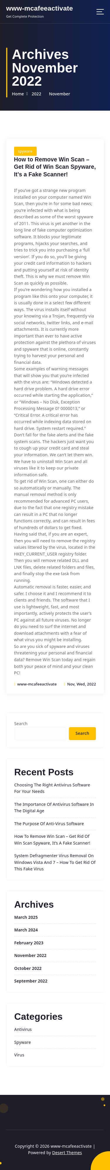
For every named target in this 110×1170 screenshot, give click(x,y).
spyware (25, 151)
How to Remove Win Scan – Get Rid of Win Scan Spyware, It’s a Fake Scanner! (55, 167)
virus (19, 1055)
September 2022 (31, 981)
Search (21, 723)
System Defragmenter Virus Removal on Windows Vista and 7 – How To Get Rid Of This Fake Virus (55, 862)
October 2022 (28, 968)
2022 (36, 94)
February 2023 (28, 943)
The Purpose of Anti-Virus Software (49, 823)
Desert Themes (67, 1152)
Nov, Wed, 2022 (80, 684)
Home (18, 94)
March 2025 (26, 917)
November (59, 94)
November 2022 (30, 955)
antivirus (23, 1029)
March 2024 (26, 930)
